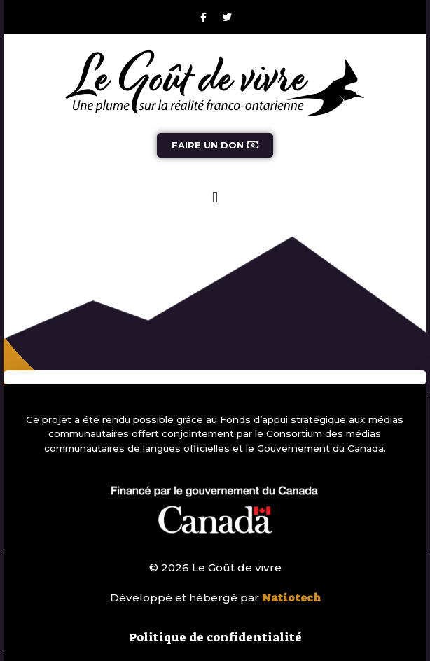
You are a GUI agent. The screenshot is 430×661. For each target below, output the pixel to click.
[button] (214, 197)
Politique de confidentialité (215, 637)
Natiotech (291, 598)
